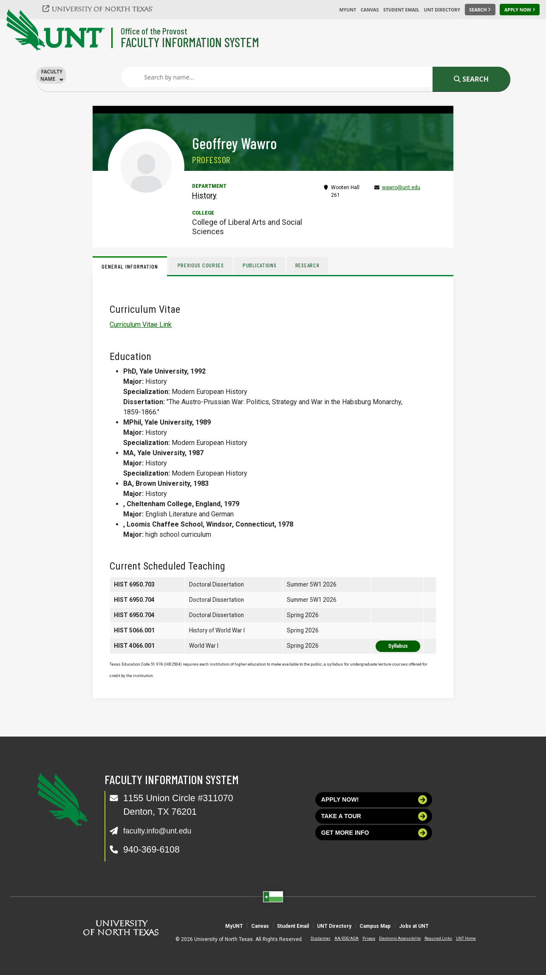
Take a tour (374, 822)
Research (315, 265)
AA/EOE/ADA (340, 938)
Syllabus (398, 646)
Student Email (401, 10)
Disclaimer (314, 938)
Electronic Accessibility (393, 938)
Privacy (362, 938)
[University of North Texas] (102, 8)
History (204, 195)
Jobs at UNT (460, 925)
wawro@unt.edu (401, 187)
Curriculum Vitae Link (141, 324)
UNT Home (459, 938)
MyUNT (347, 10)
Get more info (374, 844)
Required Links (431, 938)
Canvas (370, 10)
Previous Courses (202, 265)
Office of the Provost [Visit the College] (154, 31)
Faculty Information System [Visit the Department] (190, 42)
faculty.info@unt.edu (164, 830)
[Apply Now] (520, 10)
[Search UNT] (480, 10)
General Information (130, 266)
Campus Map (401, 925)
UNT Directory (442, 10)
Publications (265, 265)
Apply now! (374, 802)
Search (471, 79)
